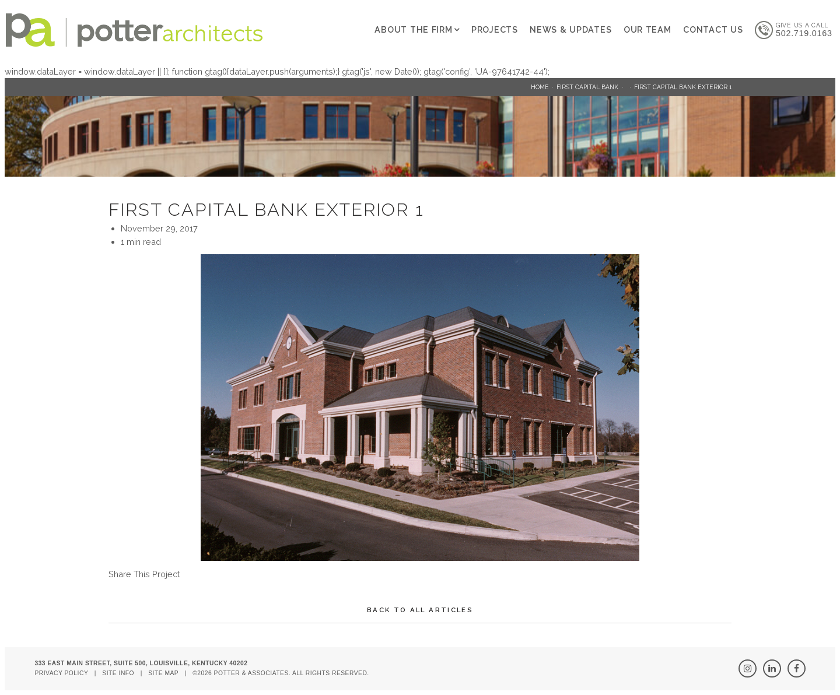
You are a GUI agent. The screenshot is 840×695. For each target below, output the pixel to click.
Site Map (163, 673)
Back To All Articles (420, 610)
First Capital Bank (587, 86)
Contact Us (713, 29)
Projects (494, 29)
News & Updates (570, 29)
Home (540, 86)
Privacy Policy (61, 673)
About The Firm (413, 29)
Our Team (647, 29)
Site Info (118, 673)
